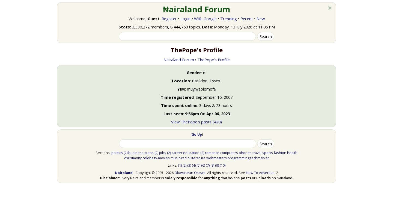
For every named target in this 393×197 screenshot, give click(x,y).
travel (256, 152)
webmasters (216, 157)
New (261, 18)
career (177, 152)
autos (149, 152)
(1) (180, 165)
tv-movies (162, 157)
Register (169, 18)
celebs (147, 157)
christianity (133, 157)
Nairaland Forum (178, 59)
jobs (162, 152)
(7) (208, 165)
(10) (222, 165)
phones (245, 152)
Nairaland (124, 172)
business (136, 152)
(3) (189, 165)
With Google (205, 18)
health (292, 152)
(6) (203, 165)
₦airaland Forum (197, 9)
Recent (246, 18)
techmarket (259, 157)
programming (238, 157)
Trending (228, 18)
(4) (194, 165)
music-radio (180, 157)
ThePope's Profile (213, 59)
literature (198, 157)
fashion (280, 152)
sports (267, 152)
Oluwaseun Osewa (190, 172)
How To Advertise (260, 172)
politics (117, 152)
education (191, 152)
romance (212, 152)
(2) (125, 152)
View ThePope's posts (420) (196, 121)
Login (185, 18)
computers (229, 152)
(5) (198, 165)
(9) (217, 165)
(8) (212, 165)
